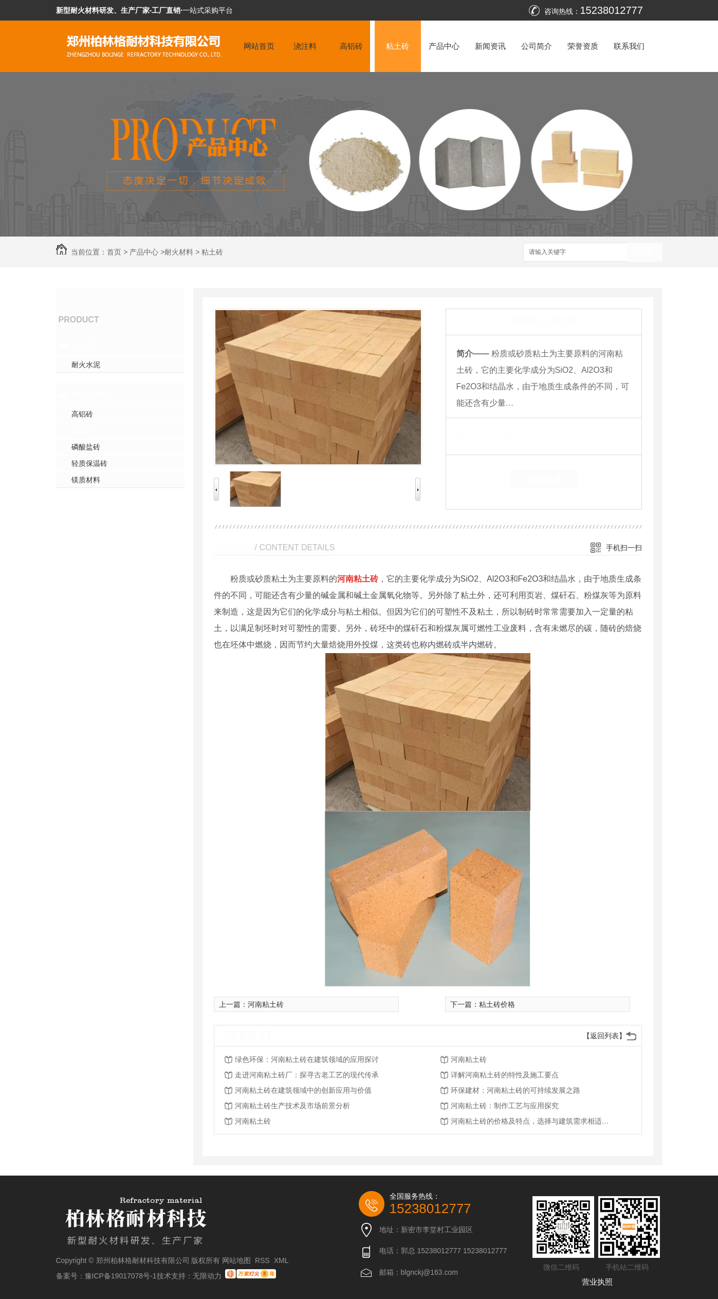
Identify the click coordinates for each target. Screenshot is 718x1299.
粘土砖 (397, 46)
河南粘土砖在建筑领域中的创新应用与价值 (303, 1090)
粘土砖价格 (497, 1004)
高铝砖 (351, 46)
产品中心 (444, 46)
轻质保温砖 (89, 463)
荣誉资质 (582, 46)
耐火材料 (178, 252)
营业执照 (597, 1281)
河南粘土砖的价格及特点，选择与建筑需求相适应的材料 (533, 1121)
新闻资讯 (490, 46)
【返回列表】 (604, 1036)
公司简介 (536, 46)
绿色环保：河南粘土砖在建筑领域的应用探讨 (307, 1059)
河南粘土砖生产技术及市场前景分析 (292, 1106)
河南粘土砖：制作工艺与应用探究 (505, 1106)
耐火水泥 (85, 364)
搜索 (644, 252)
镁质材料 (85, 480)
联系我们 (629, 46)
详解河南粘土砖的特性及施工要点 (505, 1075)
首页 (114, 252)
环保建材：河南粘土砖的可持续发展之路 (515, 1090)
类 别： (474, 433)
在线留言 (543, 479)
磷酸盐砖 (85, 447)
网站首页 (259, 46)
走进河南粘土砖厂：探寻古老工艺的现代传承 (307, 1075)
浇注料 (305, 46)
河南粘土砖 (266, 1004)
